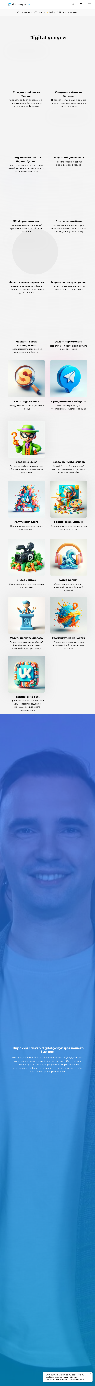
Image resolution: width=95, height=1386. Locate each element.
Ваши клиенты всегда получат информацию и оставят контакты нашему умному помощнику (68, 228)
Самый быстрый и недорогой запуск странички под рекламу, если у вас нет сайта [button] (68, 469)
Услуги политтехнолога (26, 637)
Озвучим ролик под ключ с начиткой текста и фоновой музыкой (68, 587)
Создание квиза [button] (26, 461)
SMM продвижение (26, 221)
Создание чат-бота (69, 221)
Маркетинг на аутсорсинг (68, 282)
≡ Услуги (38, 12)
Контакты (73, 12)
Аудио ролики (68, 579)
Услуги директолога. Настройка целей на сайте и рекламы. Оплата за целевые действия (26, 168)
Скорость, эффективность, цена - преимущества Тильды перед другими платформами (26, 103)
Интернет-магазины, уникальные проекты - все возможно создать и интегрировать (68, 103)
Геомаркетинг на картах (68, 637)
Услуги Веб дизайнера (68, 157)
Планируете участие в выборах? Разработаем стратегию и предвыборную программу (26, 645)
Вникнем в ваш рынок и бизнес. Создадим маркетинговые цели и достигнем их (26, 289)
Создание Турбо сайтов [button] (68, 461)
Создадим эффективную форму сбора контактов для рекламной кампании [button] (26, 469)
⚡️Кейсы (51, 12)
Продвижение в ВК (26, 696)
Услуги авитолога (26, 521)
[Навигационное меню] (89, 4)
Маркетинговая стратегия (26, 282)
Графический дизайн (68, 521)
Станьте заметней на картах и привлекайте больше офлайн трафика (68, 645)
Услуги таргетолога (68, 341)
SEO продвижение (26, 401)
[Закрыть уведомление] (90, 1373)
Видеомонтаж (26, 579)
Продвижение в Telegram (68, 401)
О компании (23, 12)
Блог (61, 12)
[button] (73, 4)
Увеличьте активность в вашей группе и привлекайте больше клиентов (26, 228)
